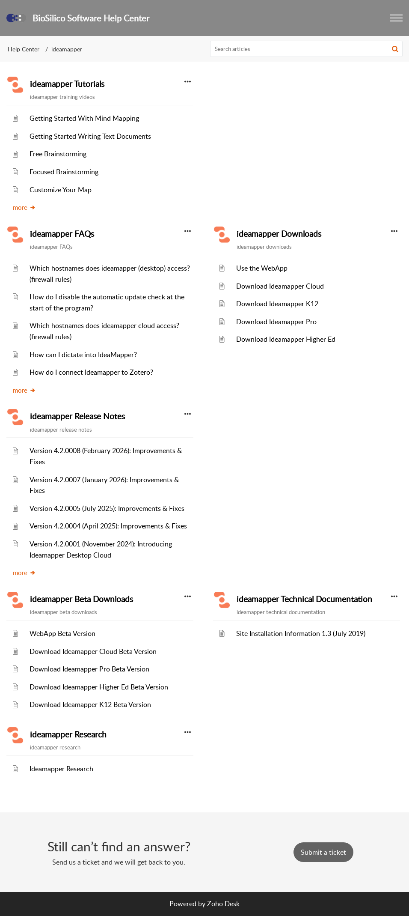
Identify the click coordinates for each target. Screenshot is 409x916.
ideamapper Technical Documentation (304, 599)
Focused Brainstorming (64, 171)
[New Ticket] (323, 852)
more (24, 207)
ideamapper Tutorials (67, 84)
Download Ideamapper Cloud (280, 286)
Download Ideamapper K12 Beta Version (90, 704)
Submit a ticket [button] (323, 852)
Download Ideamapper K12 (277, 303)
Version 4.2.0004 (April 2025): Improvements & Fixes (108, 526)
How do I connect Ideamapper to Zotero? (91, 372)
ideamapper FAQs (62, 233)
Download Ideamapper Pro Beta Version (89, 669)
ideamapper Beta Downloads (81, 599)
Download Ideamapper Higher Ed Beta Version (99, 687)
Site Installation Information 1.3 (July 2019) (300, 633)
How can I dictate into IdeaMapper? (83, 354)
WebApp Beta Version (62, 633)
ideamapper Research (68, 734)
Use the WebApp (261, 268)
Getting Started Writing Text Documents (90, 136)
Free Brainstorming (58, 153)
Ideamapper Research (61, 768)
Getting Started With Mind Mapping (84, 118)
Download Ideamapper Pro (276, 321)
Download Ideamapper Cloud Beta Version (93, 651)
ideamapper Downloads (279, 233)
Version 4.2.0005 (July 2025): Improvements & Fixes (107, 508)
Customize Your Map (61, 189)
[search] (306, 49)
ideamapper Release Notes (77, 416)
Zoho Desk (223, 903)
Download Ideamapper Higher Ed (285, 339)
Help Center (23, 49)
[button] (396, 18)
